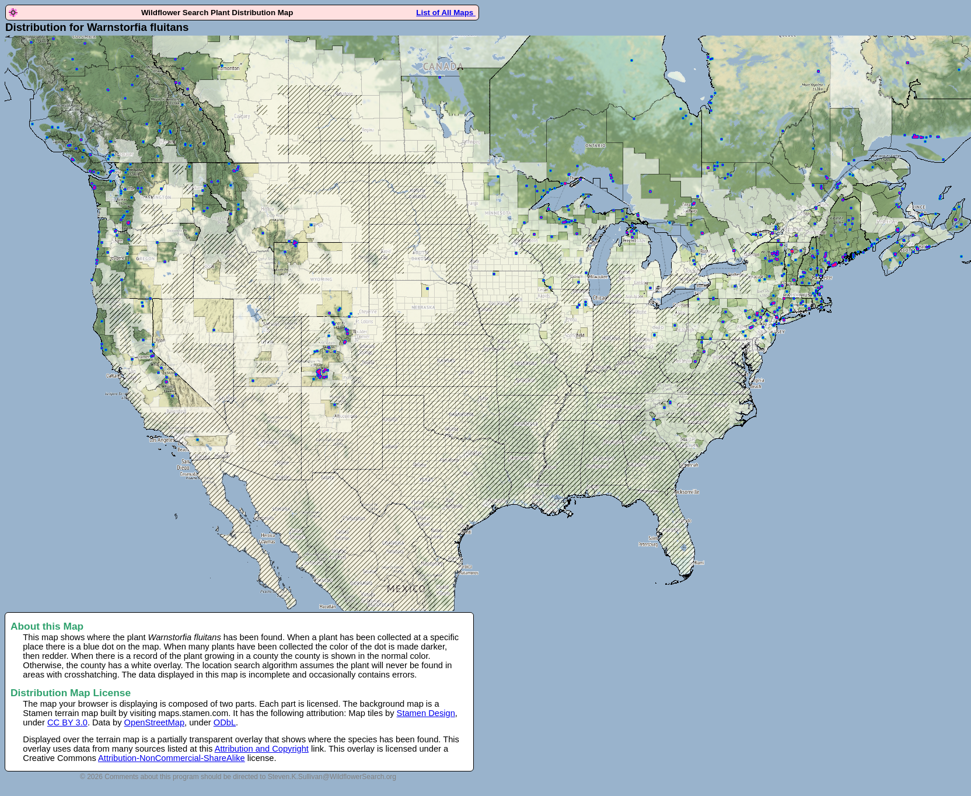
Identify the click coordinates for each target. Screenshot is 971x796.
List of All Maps (446, 12)
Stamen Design (426, 713)
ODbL (225, 722)
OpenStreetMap (154, 722)
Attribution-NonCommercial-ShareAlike (171, 758)
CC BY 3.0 (67, 722)
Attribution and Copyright (262, 748)
